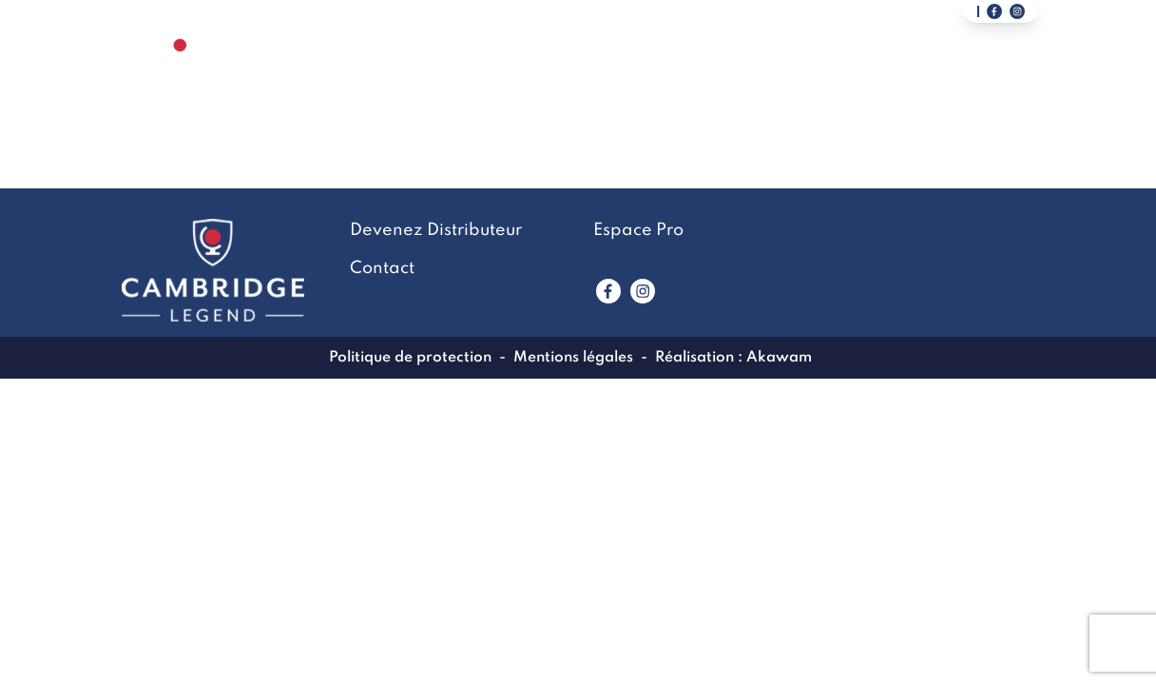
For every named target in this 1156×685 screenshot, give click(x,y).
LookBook (630, 72)
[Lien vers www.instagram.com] (642, 291)
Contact (764, 72)
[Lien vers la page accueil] (180, 71)
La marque (487, 72)
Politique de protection (410, 357)
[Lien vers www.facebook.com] (608, 291)
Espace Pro (638, 230)
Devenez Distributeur (949, 72)
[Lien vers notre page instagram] (1017, 11)
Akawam (779, 357)
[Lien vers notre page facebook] (994, 11)
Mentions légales (573, 357)
